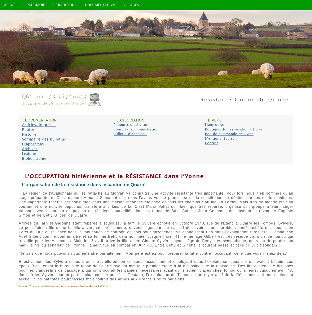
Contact (211, 143)
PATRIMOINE (37, 5)
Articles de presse (39, 124)
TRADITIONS (66, 5)
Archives (30, 148)
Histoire (29, 134)
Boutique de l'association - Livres (234, 129)
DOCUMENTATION (100, 5)
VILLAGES (131, 5)
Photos (28, 129)
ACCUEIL (11, 5)
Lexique (29, 153)
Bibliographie (34, 158)
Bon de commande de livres (229, 134)
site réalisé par (130, 306)
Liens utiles (215, 124)
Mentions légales (219, 138)
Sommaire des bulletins (44, 139)
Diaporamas (33, 144)
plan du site (146, 306)
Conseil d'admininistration (136, 129)
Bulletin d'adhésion (130, 134)
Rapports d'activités (131, 124)
